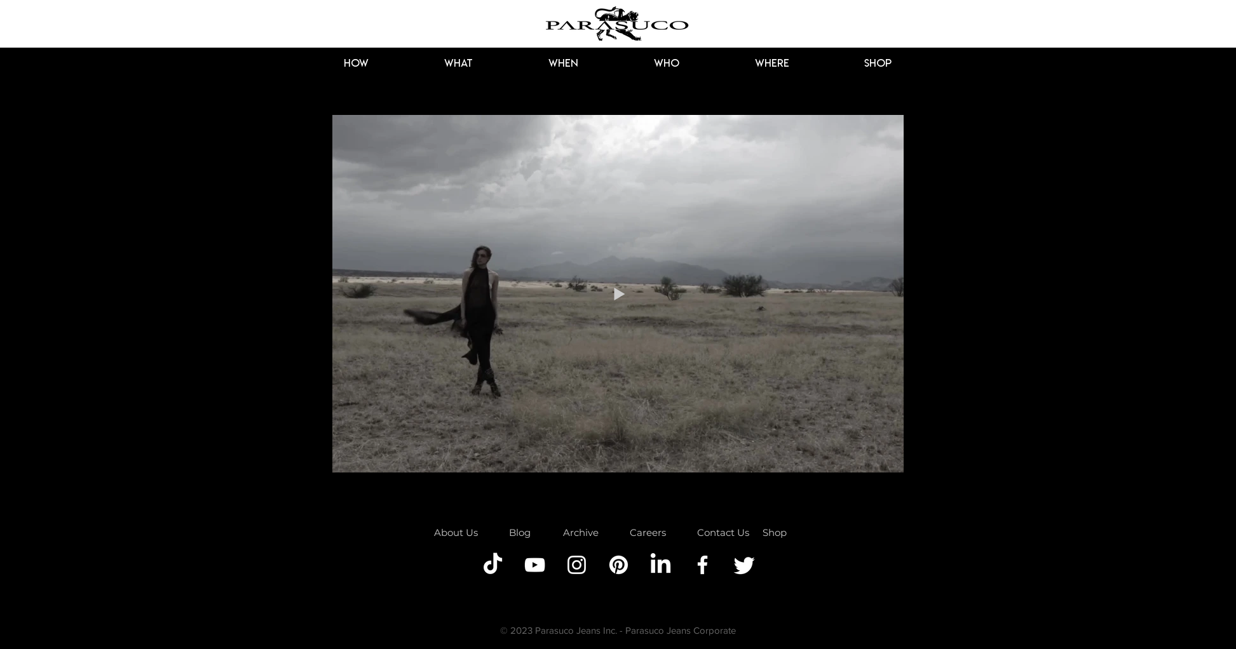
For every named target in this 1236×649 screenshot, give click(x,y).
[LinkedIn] (660, 564)
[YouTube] (534, 564)
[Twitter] (744, 564)
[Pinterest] (618, 564)
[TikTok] (492, 564)
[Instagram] (576, 564)
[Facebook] (702, 564)
